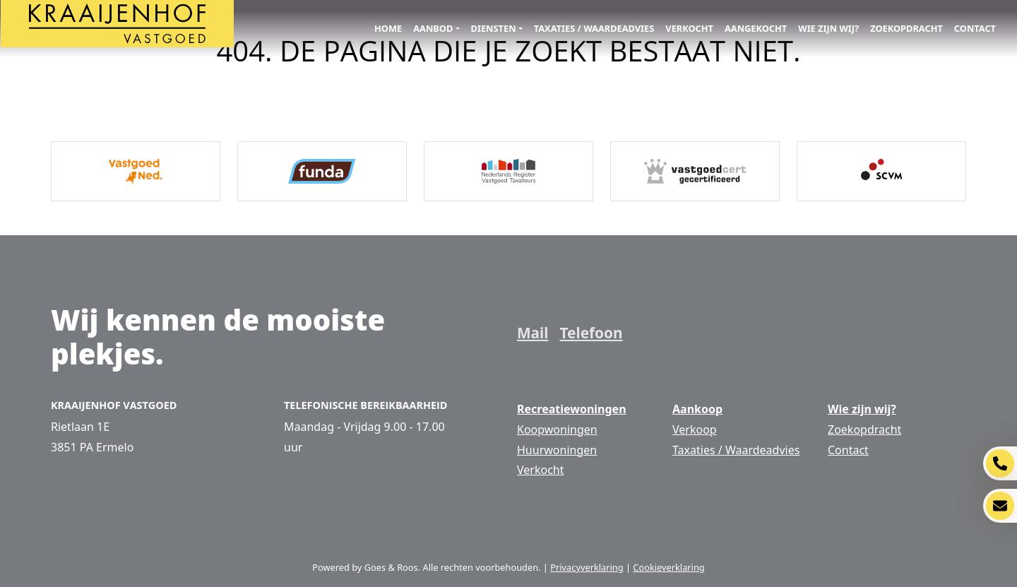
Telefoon (590, 333)
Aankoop (697, 409)
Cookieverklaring (668, 567)
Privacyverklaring (586, 567)
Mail (532, 333)
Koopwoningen (557, 429)
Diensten (493, 28)
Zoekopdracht (906, 28)
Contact (975, 28)
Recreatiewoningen (571, 409)
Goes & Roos (391, 567)
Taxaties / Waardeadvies (594, 28)
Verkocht (689, 28)
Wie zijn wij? (828, 28)
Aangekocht (756, 28)
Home (388, 28)
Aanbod (433, 28)
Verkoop (694, 429)
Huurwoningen (557, 450)
